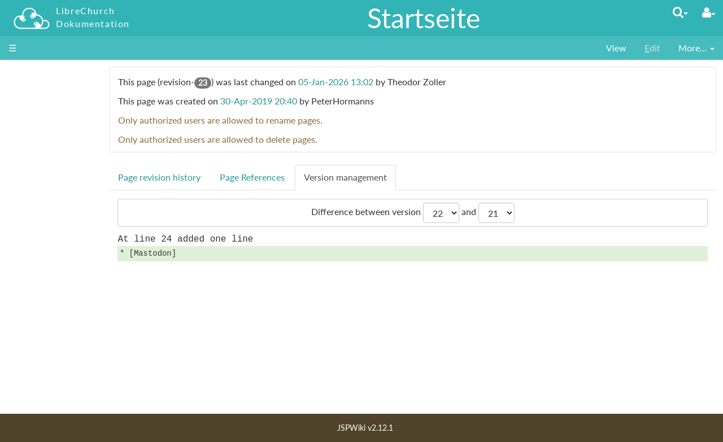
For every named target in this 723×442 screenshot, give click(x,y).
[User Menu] (709, 13)
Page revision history (213, 177)
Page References (306, 177)
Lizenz (30, 378)
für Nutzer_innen (51, 118)
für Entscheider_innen (61, 144)
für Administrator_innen (65, 131)
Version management (399, 177)
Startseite (423, 18)
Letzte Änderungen (55, 352)
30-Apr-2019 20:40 (313, 100)
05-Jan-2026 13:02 (390, 81)
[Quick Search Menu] (680, 12)
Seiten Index (42, 365)
